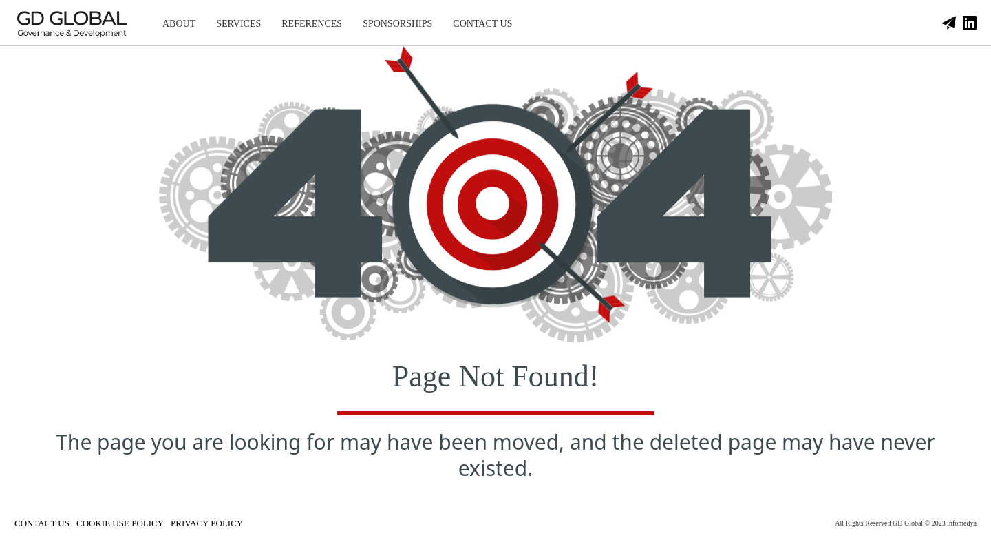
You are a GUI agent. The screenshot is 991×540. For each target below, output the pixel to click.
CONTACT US (482, 24)
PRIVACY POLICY (207, 523)
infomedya (962, 523)
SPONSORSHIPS (397, 24)
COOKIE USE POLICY (120, 523)
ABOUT (178, 24)
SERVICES (238, 24)
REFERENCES (311, 24)
